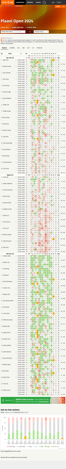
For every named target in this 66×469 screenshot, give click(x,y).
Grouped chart (8, 412)
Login (53, 2)
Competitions (20, 2)
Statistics (30, 2)
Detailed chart (19, 412)
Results (4, 48)
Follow (58, 6)
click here (9, 38)
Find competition (9, 6)
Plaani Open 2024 (17, 20)
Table (26, 412)
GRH (23, 48)
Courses (38, 2)
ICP (33, 48)
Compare (12, 48)
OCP (28, 48)
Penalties (39, 48)
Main (2, 6)
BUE (18, 48)
